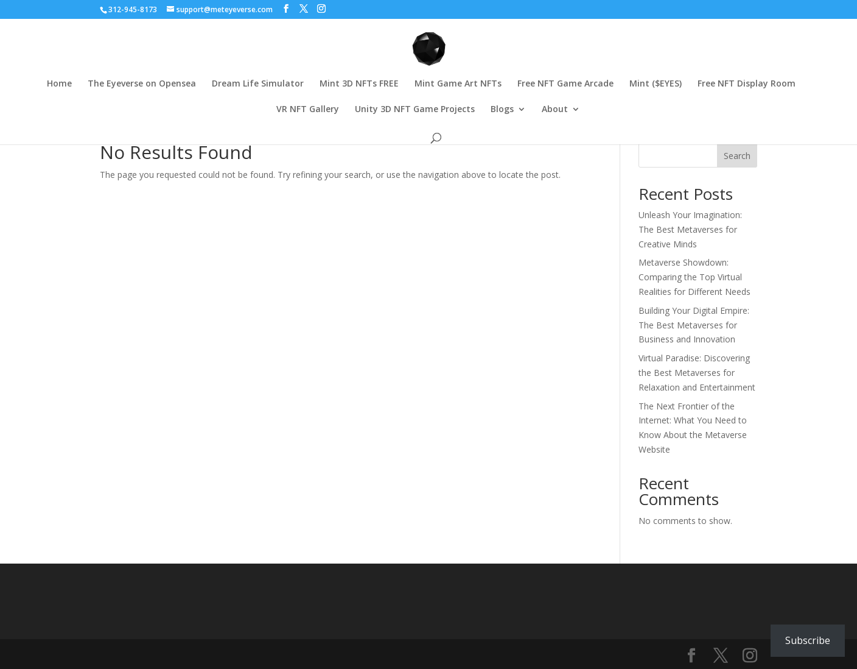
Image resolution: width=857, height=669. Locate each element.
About (555, 110)
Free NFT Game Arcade (565, 84)
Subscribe (807, 640)
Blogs (502, 110)
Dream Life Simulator (258, 84)
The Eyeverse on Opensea (142, 84)
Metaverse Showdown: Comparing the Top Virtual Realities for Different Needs (694, 277)
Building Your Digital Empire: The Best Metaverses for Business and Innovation (693, 325)
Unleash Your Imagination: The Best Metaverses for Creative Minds (690, 229)
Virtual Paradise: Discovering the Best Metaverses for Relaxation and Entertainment (696, 372)
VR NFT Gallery (307, 110)
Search (737, 155)
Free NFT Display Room (747, 84)
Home (59, 84)
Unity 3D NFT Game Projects (415, 110)
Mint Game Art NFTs (458, 84)
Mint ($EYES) (655, 84)
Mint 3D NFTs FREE (359, 84)
